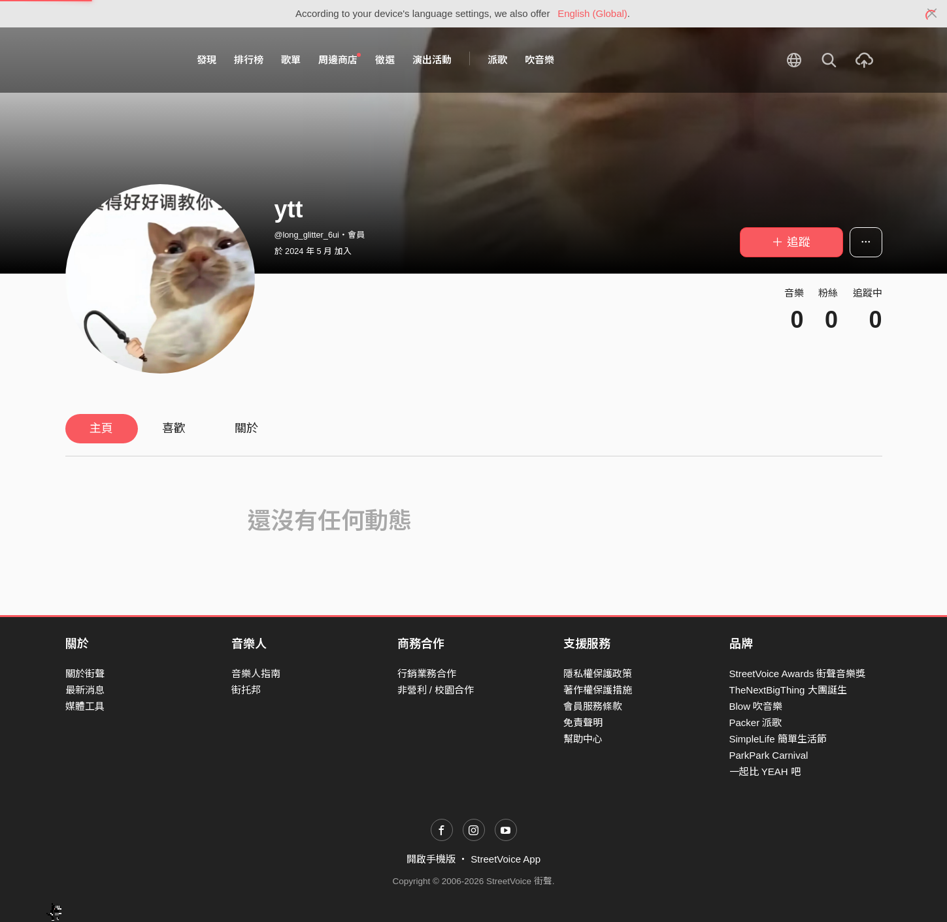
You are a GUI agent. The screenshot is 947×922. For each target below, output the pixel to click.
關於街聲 (85, 673)
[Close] (932, 14)
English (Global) (592, 13)
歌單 (291, 59)
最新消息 (85, 689)
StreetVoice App (505, 859)
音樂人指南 (255, 673)
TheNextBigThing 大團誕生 (788, 689)
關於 (246, 428)
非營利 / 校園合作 (435, 689)
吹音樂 (539, 59)
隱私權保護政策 (597, 673)
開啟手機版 (431, 859)
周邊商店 (339, 59)
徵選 (385, 59)
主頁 (101, 428)
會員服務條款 (592, 706)
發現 (206, 59)
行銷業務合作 (426, 673)
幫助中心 (583, 738)
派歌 (497, 59)
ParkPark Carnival (768, 755)
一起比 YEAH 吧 (765, 771)
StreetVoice (119, 60)
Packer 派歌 (755, 722)
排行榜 (248, 59)
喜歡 (174, 428)
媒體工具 (85, 706)
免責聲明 (583, 722)
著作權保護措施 (597, 689)
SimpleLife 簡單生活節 (778, 738)
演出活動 (432, 59)
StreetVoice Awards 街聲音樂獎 (797, 673)
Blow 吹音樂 (756, 706)
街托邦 (246, 689)
